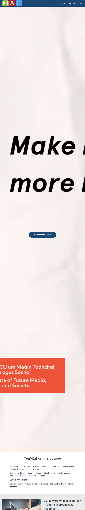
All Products (73, 3)
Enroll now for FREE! (42, 235)
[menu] (70, 3)
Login (81, 3)
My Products (63, 3)
